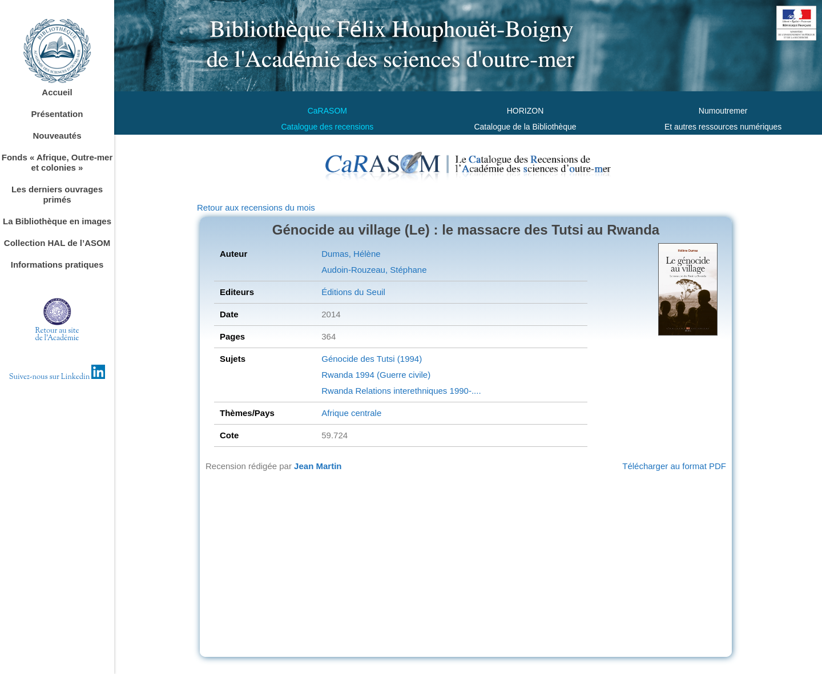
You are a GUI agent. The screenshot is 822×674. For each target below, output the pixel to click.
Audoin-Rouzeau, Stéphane (373, 270)
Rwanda (337, 375)
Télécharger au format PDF (674, 466)
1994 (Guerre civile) (391, 375)
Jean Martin (317, 466)
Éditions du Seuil (353, 292)
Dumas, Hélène (350, 254)
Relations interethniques (400, 390)
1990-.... (464, 390)
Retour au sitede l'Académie (57, 335)
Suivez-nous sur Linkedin (57, 377)
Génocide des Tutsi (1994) (371, 359)
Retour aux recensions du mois (256, 207)
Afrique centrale (351, 413)
